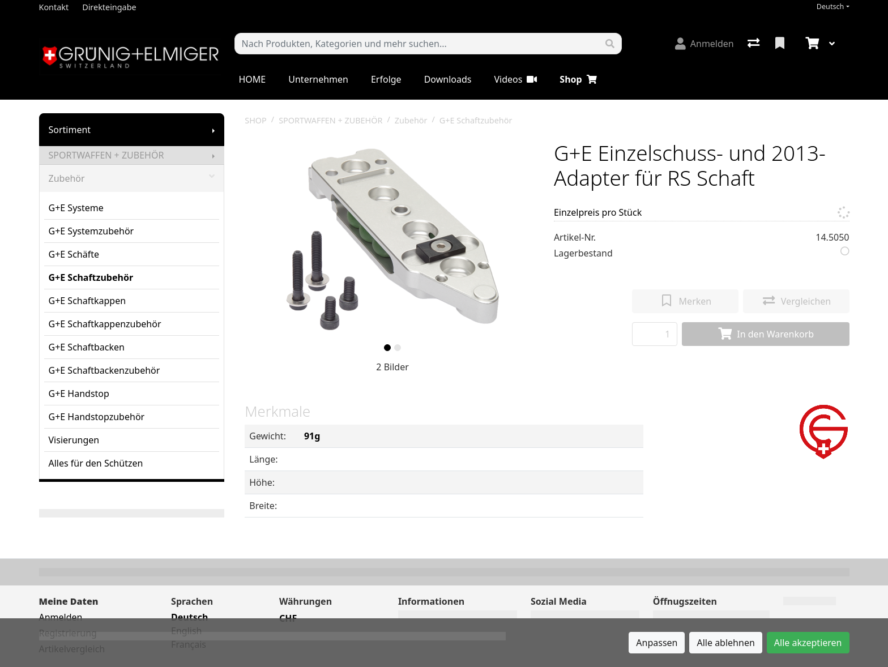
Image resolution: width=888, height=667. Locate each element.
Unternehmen (318, 79)
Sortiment (70, 129)
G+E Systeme (76, 208)
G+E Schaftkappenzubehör (105, 324)
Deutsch (830, 6)
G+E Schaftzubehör (91, 277)
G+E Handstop (79, 393)
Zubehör (132, 178)
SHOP (256, 120)
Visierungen (74, 440)
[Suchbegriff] (416, 43)
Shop (578, 79)
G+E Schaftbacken (87, 347)
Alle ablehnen (725, 642)
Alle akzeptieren (808, 642)
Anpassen (656, 642)
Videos (515, 79)
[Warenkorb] (811, 43)
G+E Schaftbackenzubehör (104, 370)
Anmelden (61, 617)
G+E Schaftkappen (87, 300)
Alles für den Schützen (96, 463)
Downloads (448, 79)
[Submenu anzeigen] (213, 130)
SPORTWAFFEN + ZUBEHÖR (106, 155)
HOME (252, 79)
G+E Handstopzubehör (97, 417)
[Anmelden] (704, 43)
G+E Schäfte (74, 254)
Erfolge (386, 79)
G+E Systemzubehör (91, 231)
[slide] (387, 347)
